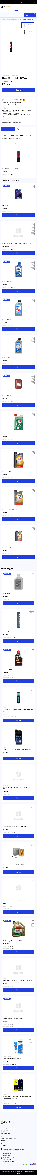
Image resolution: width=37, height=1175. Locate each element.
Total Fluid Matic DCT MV (9, 510)
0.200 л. (31, 1042)
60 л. (33, 230)
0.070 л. (31, 1039)
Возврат (3, 1143)
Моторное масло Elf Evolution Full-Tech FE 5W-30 (16, 243)
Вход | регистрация (28, 2)
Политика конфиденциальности (9, 1142)
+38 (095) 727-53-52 (8, 1153)
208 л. (32, 233)
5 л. (33, 227)
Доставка (3, 1140)
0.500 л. (31, 730)
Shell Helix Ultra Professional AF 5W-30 (14, 901)
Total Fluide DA (6, 472)
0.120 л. (31, 1077)
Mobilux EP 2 (6, 632)
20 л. (33, 268)
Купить (18, 90)
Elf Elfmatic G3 (6, 205)
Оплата (3, 1137)
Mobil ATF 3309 (6, 281)
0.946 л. (32, 262)
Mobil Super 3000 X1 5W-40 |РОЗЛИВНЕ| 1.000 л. (17, 980)
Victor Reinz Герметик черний (12, 1058)
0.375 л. (31, 690)
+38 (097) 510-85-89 (8, 1155)
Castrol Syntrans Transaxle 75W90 (13, 1018)
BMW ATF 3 (6, 594)
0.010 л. (31, 807)
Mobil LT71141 (6, 357)
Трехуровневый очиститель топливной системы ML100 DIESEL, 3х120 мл (17, 1097)
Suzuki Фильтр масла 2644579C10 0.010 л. (15, 827)
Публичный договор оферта (8, 1138)
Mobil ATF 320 (6, 320)
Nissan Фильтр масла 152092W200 (13, 865)
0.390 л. (31, 612)
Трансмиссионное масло (12, 19)
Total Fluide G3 (6, 548)
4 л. (32, 924)
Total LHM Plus (6, 434)
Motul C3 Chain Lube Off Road (11, 169)
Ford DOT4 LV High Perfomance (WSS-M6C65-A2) (17, 749)
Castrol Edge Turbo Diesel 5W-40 (12, 941)
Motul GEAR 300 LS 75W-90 (11, 670)
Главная (3, 19)
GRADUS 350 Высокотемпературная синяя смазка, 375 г (18, 710)
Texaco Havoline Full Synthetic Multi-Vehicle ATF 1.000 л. (17, 788)
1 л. (33, 186)
